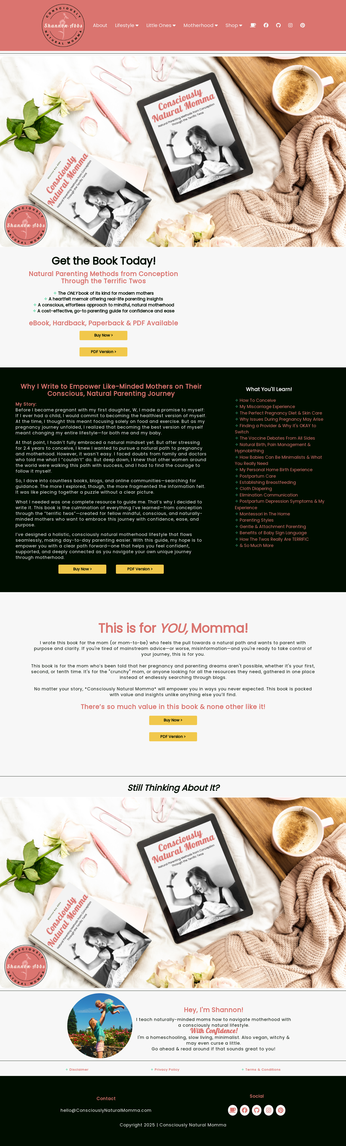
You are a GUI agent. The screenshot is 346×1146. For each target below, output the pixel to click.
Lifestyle (127, 25)
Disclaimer (77, 1069)
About (100, 25)
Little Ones (161, 25)
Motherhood (200, 25)
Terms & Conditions (261, 1069)
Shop (234, 25)
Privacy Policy (165, 1069)
